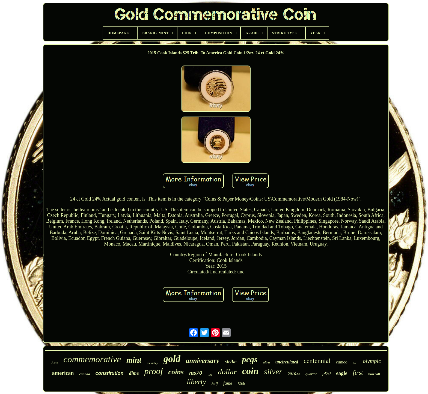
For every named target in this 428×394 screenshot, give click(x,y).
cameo (341, 362)
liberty (196, 382)
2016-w (294, 374)
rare (210, 374)
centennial (317, 360)
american (63, 373)
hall (355, 363)
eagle (341, 373)
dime (134, 373)
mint (133, 360)
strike (230, 361)
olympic (372, 361)
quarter (311, 374)
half (215, 384)
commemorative (92, 359)
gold (172, 359)
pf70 (326, 373)
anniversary (202, 360)
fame (227, 383)
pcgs (250, 359)
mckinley (152, 363)
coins (176, 372)
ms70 (195, 372)
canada (84, 374)
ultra (266, 362)
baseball (374, 374)
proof (153, 371)
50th (241, 383)
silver (273, 371)
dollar (227, 372)
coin (250, 371)
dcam (54, 362)
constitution (109, 373)
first (358, 372)
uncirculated (286, 362)
